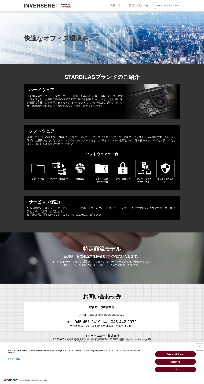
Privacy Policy (14, 359)
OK (175, 369)
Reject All (175, 362)
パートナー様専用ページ (167, 5)
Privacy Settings (175, 354)
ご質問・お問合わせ (134, 5)
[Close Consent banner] (199, 346)
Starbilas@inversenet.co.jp (106, 314)
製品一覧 (108, 5)
